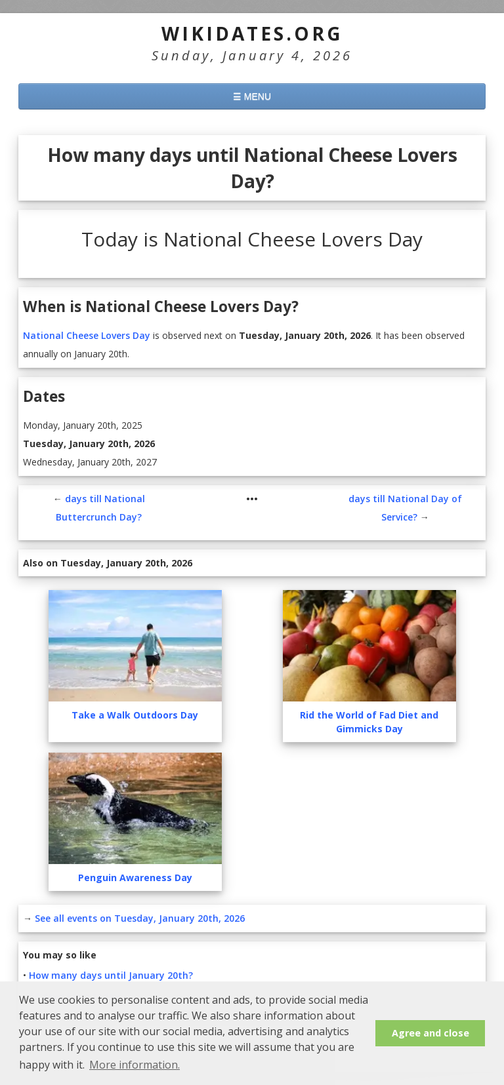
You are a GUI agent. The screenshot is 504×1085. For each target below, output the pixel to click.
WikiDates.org (252, 33)
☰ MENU (252, 96)
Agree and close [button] (430, 1033)
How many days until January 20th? (111, 975)
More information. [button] (134, 1064)
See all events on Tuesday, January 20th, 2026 (140, 918)
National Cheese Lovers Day (86, 335)
